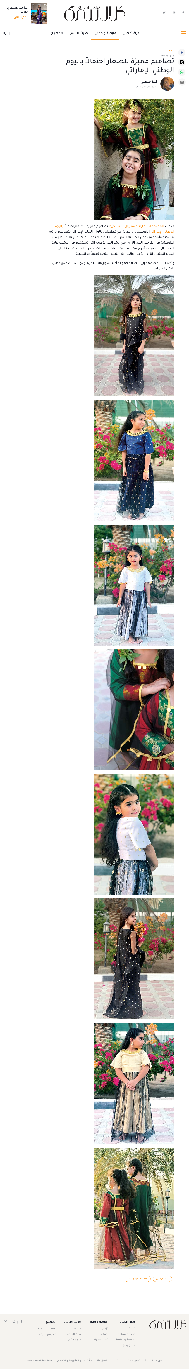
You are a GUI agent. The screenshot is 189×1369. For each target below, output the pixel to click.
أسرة (132, 1329)
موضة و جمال (105, 33)
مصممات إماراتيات (137, 1279)
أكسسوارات (100, 1340)
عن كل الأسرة (153, 1361)
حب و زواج (129, 1345)
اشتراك (117, 1361)
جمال (104, 1334)
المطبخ (57, 33)
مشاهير (76, 1329)
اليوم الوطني (162, 1279)
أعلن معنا (133, 1361)
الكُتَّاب (88, 1361)
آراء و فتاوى (74, 1340)
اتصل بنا (102, 1361)
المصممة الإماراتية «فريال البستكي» (136, 226)
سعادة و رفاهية (125, 1340)
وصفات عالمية (47, 1329)
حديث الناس (78, 33)
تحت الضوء (74, 1334)
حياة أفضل (131, 33)
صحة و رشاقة (126, 1334)
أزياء (105, 1329)
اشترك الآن (20, 17)
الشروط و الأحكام (68, 1361)
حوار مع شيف (47, 1334)
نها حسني (149, 82)
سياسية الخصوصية (39, 1361)
